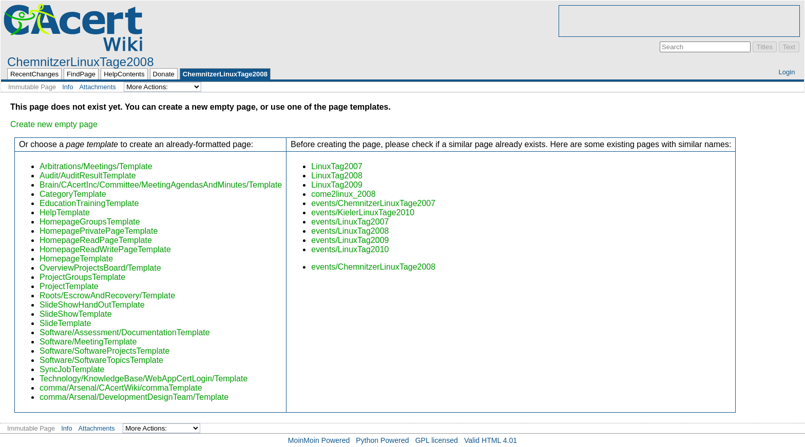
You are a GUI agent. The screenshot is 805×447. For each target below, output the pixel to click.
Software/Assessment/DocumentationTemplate (125, 332)
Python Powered (382, 440)
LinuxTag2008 (336, 175)
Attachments (98, 87)
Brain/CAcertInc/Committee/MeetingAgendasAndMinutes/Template (161, 184)
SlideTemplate (65, 323)
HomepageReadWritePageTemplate (105, 249)
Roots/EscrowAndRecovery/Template (107, 295)
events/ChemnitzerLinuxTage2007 (373, 203)
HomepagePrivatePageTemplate (99, 231)
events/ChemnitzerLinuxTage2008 (373, 266)
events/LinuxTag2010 (350, 249)
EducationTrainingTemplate (89, 203)
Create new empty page (54, 124)
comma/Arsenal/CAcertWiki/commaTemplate (121, 387)
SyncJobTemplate (72, 369)
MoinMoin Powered (319, 440)
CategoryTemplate (73, 194)
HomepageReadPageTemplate (96, 240)
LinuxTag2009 (336, 184)
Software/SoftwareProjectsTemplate (104, 351)
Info (67, 87)
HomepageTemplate (76, 258)
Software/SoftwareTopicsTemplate (101, 360)
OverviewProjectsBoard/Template (100, 267)
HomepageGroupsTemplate (90, 221)
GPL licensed (436, 440)
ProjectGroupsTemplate (82, 277)
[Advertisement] (679, 21)
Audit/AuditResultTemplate (88, 175)
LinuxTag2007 (336, 166)
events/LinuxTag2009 (350, 240)
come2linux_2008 (343, 194)
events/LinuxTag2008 (350, 231)
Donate (164, 74)
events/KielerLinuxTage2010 (362, 212)
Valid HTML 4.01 (490, 440)
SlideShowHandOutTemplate (92, 304)
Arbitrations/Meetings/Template (96, 166)
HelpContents (124, 74)
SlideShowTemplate (76, 314)
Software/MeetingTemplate (88, 341)
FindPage (81, 74)
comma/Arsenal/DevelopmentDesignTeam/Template (134, 397)
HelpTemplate (65, 212)
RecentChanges (34, 74)
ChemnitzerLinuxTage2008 (80, 62)
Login (786, 72)
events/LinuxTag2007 (350, 221)
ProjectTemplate (69, 286)
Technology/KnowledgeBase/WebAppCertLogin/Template (143, 378)
